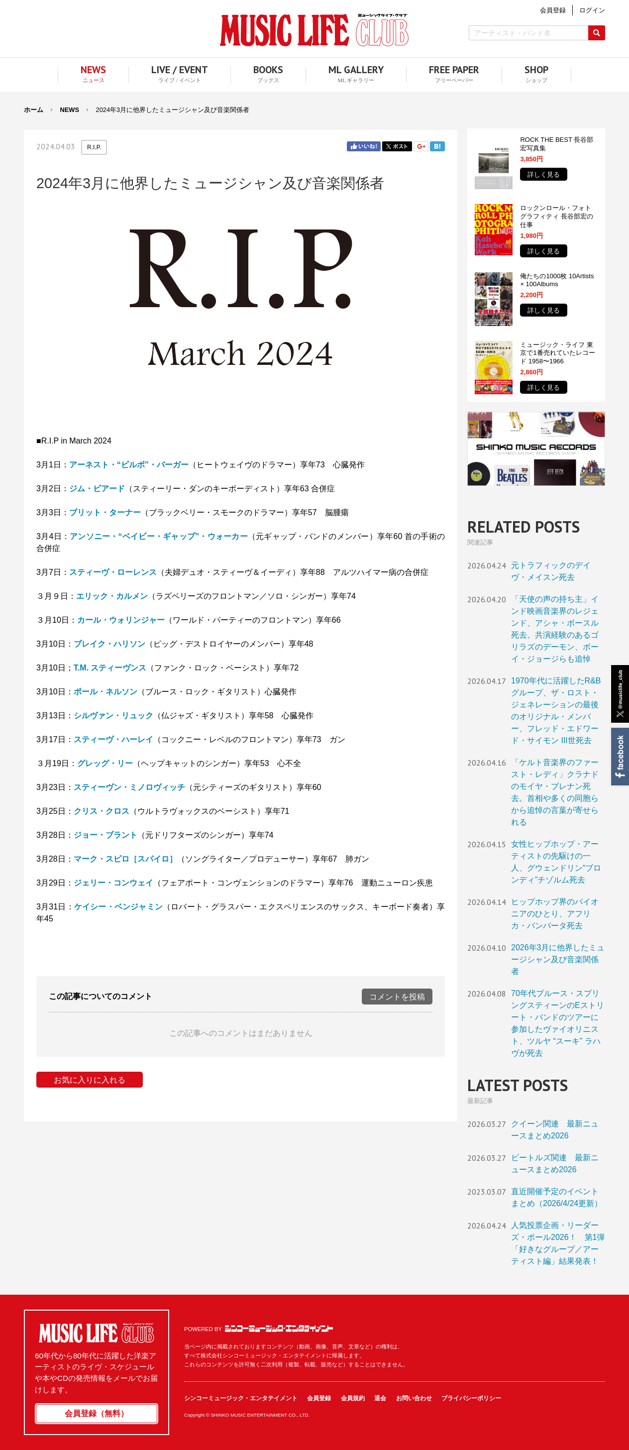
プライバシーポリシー (471, 1398)
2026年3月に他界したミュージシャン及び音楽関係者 (558, 959)
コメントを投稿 (397, 997)
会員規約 (353, 1398)
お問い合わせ (414, 1398)
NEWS (69, 109)
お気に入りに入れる (89, 1080)
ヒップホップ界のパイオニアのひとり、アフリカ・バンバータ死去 (555, 913)
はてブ (437, 146)
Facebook (619, 756)
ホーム (33, 109)
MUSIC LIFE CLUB (314, 30)
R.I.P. (94, 147)
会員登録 (319, 1398)
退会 (380, 1398)
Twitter (397, 146)
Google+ (421, 146)
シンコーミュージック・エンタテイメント (279, 1328)
